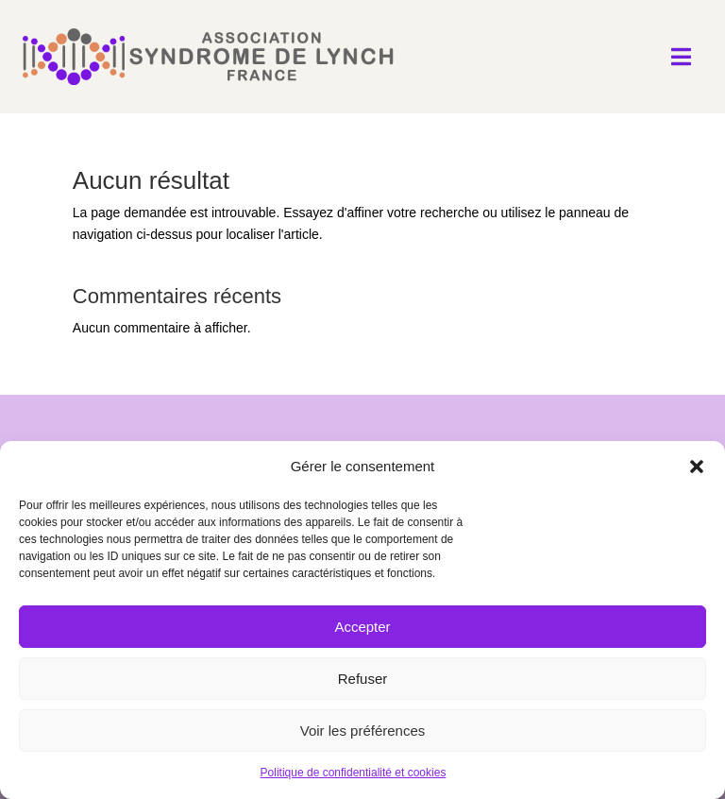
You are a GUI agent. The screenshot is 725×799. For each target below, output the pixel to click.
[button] (696, 466)
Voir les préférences (363, 730)
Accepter (362, 627)
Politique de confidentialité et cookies (354, 772)
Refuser (363, 679)
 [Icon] (681, 56)
